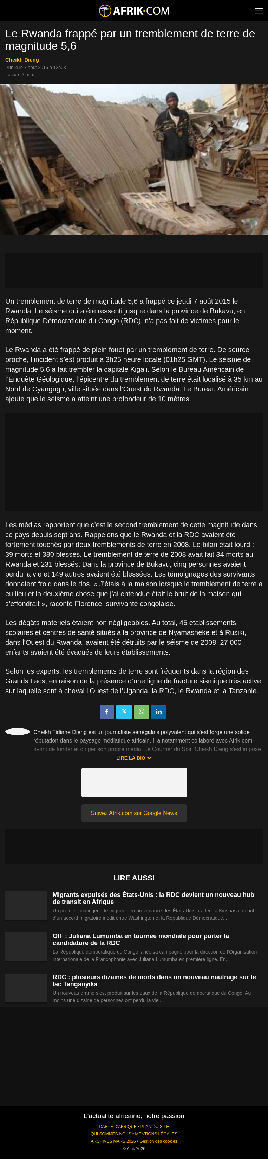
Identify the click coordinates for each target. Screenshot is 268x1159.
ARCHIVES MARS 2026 (113, 1141)
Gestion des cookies (158, 1141)
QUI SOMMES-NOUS (111, 1134)
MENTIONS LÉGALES (156, 1134)
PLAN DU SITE (154, 1126)
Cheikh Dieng (22, 60)
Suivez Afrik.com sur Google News (134, 813)
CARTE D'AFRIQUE (118, 1126)
